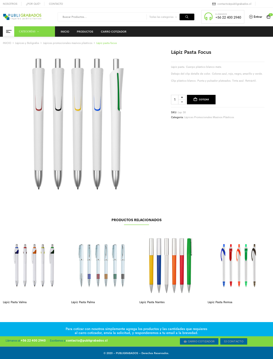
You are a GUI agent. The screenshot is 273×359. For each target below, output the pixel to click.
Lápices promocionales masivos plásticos (67, 43)
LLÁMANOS (221, 14)
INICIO (7, 43)
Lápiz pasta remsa (220, 302)
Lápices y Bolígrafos (27, 43)
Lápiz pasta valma (15, 302)
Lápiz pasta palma (83, 302)
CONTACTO (56, 3)
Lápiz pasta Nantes (152, 302)
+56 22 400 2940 (228, 17)
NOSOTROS (10, 3)
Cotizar (204, 99)
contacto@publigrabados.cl (234, 3)
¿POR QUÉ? (33, 3)
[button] (199, 341)
